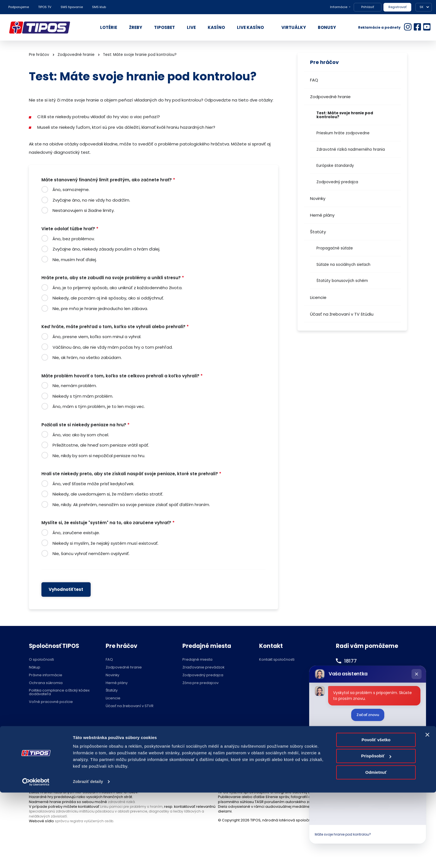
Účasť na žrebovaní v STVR (129, 706)
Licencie (318, 297)
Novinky (317, 198)
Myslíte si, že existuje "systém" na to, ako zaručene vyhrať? (108, 523)
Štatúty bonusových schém (342, 280)
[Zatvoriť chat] (417, 674)
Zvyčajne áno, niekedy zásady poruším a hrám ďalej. (106, 249)
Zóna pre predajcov (200, 683)
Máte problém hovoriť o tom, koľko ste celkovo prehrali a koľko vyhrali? (122, 376)
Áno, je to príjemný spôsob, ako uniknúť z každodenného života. (117, 288)
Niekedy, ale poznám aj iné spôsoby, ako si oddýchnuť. (108, 298)
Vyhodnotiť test (66, 589)
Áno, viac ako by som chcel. (81, 435)
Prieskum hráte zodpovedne (343, 133)
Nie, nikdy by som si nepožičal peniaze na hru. (99, 456)
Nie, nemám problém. (75, 385)
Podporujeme (18, 7)
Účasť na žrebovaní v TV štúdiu (341, 314)
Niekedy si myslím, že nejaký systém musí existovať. (105, 543)
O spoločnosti (41, 660)
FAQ (314, 80)
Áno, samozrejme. (71, 189)
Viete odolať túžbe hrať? (69, 229)
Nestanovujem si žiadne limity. (84, 210)
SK (421, 7)
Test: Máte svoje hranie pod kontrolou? (344, 115)
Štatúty (318, 232)
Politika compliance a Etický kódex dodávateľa (59, 692)
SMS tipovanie (72, 7)
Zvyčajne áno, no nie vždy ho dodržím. (91, 200)
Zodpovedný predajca (337, 182)
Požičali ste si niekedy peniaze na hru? (85, 425)
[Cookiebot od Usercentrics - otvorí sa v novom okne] (36, 846)
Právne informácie (45, 675)
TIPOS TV (44, 7)
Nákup (34, 667)
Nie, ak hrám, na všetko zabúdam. (87, 357)
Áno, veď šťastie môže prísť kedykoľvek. (93, 484)
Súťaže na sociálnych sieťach (343, 264)
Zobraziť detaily (89, 846)
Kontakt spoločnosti (276, 660)
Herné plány (322, 215)
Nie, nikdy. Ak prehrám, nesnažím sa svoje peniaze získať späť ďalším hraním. (131, 504)
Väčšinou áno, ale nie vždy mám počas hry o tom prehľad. (113, 347)
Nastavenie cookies (204, 742)
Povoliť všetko (375, 804)
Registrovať (397, 7)
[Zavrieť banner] (427, 799)
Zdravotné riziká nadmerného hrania (350, 149)
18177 (351, 660)
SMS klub (99, 7)
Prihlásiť (367, 7)
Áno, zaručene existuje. (76, 533)
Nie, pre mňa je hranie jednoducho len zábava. (100, 308)
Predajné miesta (197, 660)
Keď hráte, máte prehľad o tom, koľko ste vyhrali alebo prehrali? (115, 327)
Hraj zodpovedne (57, 742)
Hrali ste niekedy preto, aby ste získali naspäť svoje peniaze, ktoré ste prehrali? (131, 474)
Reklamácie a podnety (379, 27)
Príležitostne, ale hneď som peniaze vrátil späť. (101, 445)
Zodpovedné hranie (330, 97)
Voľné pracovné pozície (51, 702)
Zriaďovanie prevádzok (203, 667)
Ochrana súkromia (46, 683)
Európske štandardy (335, 165)
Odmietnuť (376, 836)
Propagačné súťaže (334, 248)
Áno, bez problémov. (74, 239)
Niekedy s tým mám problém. (83, 396)
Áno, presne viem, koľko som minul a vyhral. (97, 337)
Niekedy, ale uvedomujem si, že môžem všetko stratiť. (108, 494)
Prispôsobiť (376, 820)
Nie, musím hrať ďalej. (75, 259)
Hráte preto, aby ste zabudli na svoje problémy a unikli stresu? (112, 278)
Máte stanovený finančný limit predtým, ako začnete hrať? (108, 180)
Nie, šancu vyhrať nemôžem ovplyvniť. (91, 553)
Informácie (338, 7)
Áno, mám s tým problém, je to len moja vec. (99, 406)
